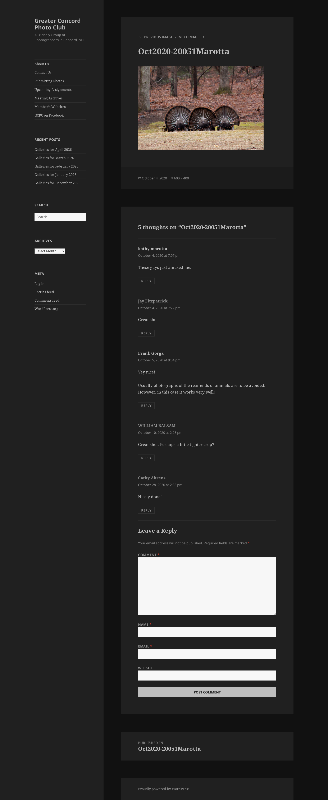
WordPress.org (46, 308)
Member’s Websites (50, 106)
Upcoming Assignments (53, 89)
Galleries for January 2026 (55, 174)
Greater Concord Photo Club (58, 24)
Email (145, 646)
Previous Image (158, 37)
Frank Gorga (151, 353)
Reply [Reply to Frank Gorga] (146, 405)
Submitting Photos (49, 81)
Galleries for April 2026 (53, 149)
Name (145, 624)
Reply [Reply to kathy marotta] (146, 281)
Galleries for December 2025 (57, 183)
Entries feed (44, 292)
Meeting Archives (49, 98)
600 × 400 (181, 178)
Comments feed (47, 300)
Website (145, 668)
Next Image (189, 37)
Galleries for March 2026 (54, 158)
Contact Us (43, 72)
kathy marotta (152, 248)
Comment (149, 554)
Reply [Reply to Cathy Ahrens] (146, 510)
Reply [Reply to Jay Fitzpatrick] (146, 333)
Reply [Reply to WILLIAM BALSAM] (146, 458)
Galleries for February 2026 (56, 166)
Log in (39, 283)
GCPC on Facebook (49, 115)
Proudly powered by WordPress (163, 789)
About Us (42, 64)
